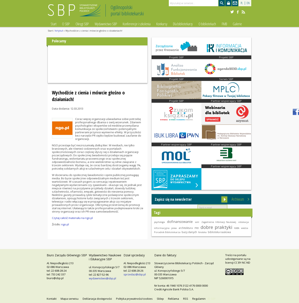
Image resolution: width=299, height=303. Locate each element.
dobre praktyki (216, 227)
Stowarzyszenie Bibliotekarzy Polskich (75, 12)
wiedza (244, 228)
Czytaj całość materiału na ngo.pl (72, 218)
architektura (186, 228)
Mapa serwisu (69, 299)
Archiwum (238, 199)
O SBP (66, 23)
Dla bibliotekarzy (183, 23)
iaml (197, 222)
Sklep (160, 299)
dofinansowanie (180, 221)
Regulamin (199, 299)
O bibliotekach (207, 23)
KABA (236, 228)
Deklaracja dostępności (97, 299)
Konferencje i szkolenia (137, 23)
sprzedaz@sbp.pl (135, 274)
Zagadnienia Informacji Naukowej (218, 222)
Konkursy (161, 23)
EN (248, 3)
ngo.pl (65, 224)
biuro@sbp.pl (55, 278)
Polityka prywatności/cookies (134, 299)
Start (53, 23)
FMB (224, 23)
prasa (174, 228)
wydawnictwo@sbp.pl (102, 278)
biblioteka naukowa (219, 232)
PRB (197, 228)
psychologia (159, 222)
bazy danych (189, 232)
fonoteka (202, 232)
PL (242, 3)
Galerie (237, 23)
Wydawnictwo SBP (106, 23)
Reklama (173, 299)
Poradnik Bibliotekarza (167, 232)
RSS (185, 299)
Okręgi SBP (82, 23)
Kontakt (51, 299)
